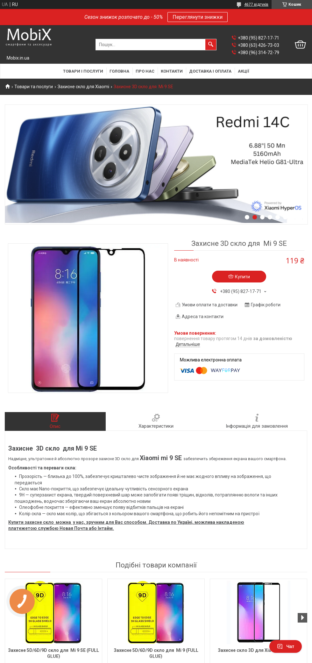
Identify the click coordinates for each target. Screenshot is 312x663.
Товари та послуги (33, 86)
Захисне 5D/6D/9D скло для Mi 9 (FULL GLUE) (156, 653)
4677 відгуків (256, 4)
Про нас (145, 71)
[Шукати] (210, 44)
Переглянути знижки (198, 17)
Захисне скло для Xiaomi (83, 86)
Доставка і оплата (210, 71)
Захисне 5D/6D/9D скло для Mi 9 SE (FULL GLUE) (53, 653)
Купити (242, 276)
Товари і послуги (83, 71)
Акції (243, 71)
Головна (119, 71)
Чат (285, 646)
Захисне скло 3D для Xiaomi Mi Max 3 (258, 650)
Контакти (172, 71)
